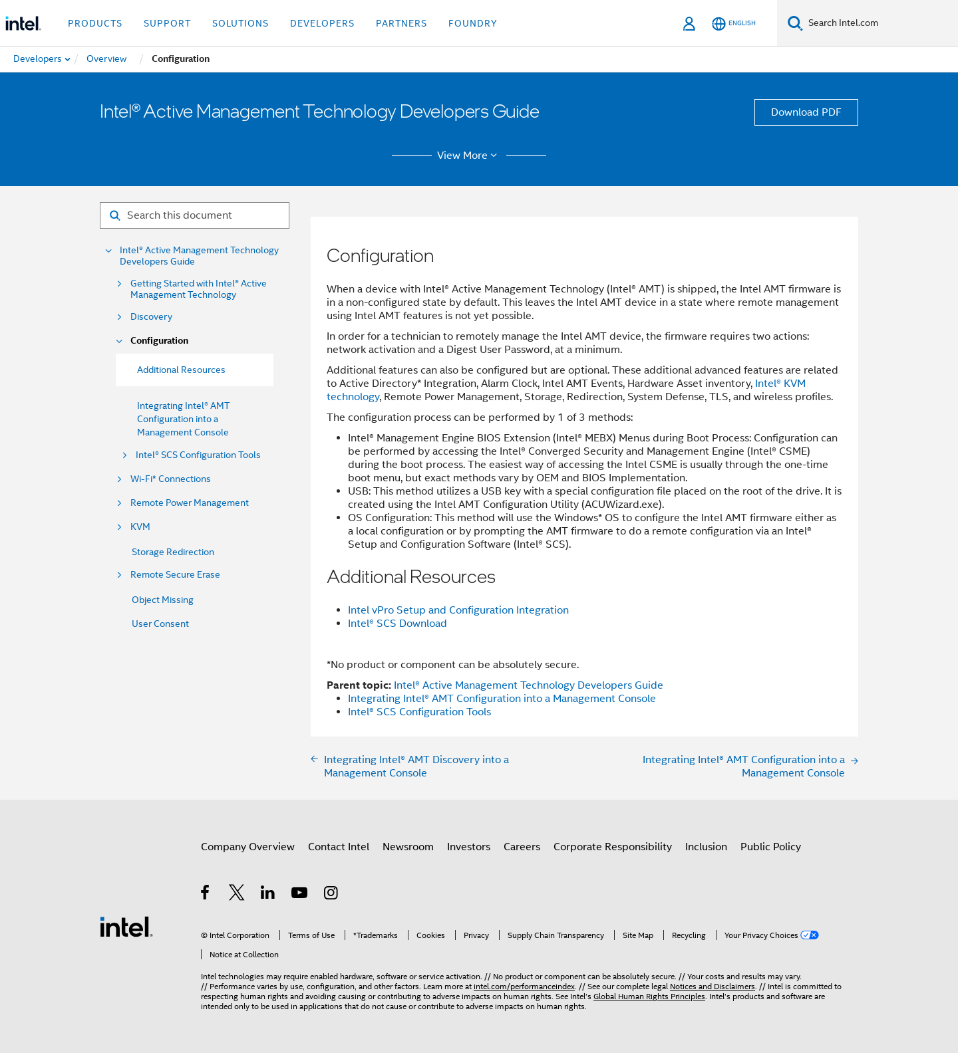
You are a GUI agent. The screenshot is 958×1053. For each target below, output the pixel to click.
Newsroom (408, 847)
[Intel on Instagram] (331, 895)
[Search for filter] (194, 215)
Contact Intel (338, 847)
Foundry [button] (473, 23)
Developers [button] (322, 23)
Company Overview (248, 847)
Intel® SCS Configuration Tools (198, 455)
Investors (468, 847)
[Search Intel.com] (880, 23)
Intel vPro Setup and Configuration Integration (458, 610)
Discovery (151, 316)
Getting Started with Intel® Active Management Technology (198, 289)
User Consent (160, 624)
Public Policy (770, 847)
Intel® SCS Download (397, 623)
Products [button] (95, 23)
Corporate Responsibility (613, 847)
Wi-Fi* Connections (170, 479)
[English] (734, 24)
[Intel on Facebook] (206, 895)
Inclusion (706, 847)
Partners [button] (401, 23)
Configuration (159, 340)
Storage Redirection (173, 552)
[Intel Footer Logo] (126, 926)
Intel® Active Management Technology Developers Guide (199, 256)
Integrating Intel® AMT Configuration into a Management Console (183, 419)
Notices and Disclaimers (712, 986)
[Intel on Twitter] (237, 895)
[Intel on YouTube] (300, 895)
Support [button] (167, 23)
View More (469, 155)
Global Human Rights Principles (649, 996)
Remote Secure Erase (175, 574)
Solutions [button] (240, 23)
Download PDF (806, 112)
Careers (522, 847)
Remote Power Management (189, 503)
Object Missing (163, 600)
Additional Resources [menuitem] (181, 370)
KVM (140, 526)
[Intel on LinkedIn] (268, 895)
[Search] (795, 23)
